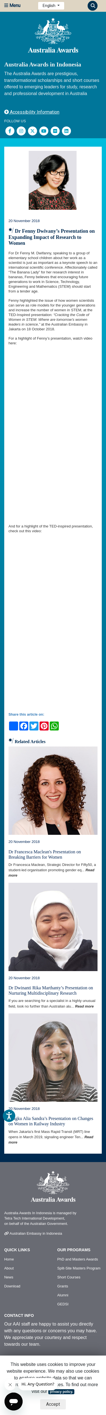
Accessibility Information (31, 112)
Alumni (62, 1295)
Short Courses (69, 1277)
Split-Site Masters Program (79, 1268)
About (9, 1268)
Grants (62, 1286)
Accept (53, 1404)
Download (12, 1286)
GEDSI (63, 1304)
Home (9, 1259)
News (8, 1277)
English (49, 5)
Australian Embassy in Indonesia (33, 1233)
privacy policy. (61, 1392)
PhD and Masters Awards (77, 1259)
